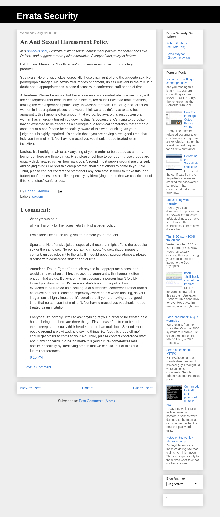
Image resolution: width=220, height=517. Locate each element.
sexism (37, 196)
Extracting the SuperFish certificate (191, 161)
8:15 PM (36, 357)
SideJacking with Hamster (177, 201)
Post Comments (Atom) (97, 401)
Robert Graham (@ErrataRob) (176, 45)
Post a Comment (38, 367)
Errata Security (47, 16)
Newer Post (30, 388)
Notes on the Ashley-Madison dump (180, 439)
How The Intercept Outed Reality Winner (190, 119)
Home (87, 388)
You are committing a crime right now (180, 81)
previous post (37, 51)
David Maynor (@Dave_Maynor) (178, 55)
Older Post (143, 388)
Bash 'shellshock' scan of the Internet (191, 278)
